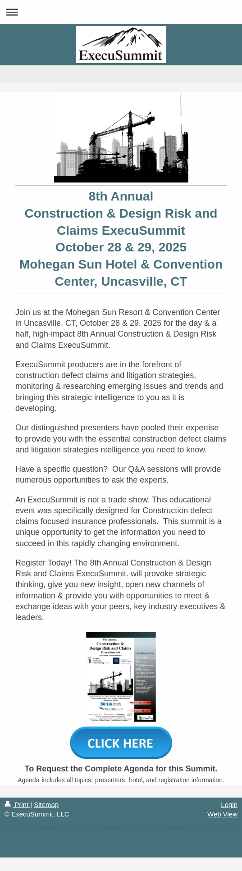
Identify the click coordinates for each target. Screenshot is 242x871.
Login (229, 804)
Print (17, 804)
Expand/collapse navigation (121, 12)
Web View (222, 814)
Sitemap (46, 804)
